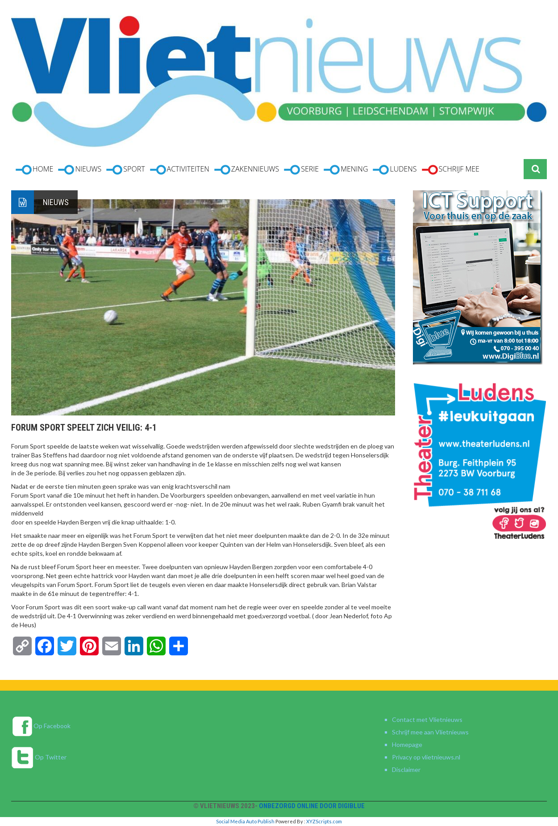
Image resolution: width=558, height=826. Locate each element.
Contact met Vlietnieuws (427, 719)
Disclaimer (406, 769)
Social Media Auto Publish (245, 821)
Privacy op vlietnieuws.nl (426, 757)
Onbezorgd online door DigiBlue (312, 806)
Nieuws (56, 202)
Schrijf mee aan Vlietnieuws (430, 732)
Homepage (407, 744)
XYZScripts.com (324, 821)
